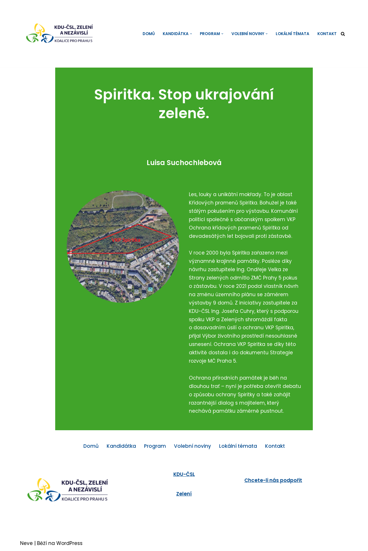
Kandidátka (121, 446)
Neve (26, 543)
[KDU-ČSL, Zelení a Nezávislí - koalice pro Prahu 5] (64, 33)
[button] (191, 34)
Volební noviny (192, 446)
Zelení (184, 493)
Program (155, 446)
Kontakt (327, 34)
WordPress (69, 543)
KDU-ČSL (184, 474)
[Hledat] (343, 34)
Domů (149, 34)
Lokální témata (292, 34)
